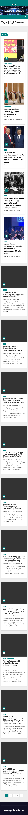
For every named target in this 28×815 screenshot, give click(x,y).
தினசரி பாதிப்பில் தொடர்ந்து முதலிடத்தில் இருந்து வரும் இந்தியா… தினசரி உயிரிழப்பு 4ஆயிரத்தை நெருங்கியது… (13, 455)
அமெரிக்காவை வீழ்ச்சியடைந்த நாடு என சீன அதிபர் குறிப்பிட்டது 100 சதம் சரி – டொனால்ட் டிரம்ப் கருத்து (14, 157)
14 (18, 795)
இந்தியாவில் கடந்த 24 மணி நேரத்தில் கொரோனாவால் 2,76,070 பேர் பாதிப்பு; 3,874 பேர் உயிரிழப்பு (13, 401)
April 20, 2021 (8, 775)
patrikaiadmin (17, 511)
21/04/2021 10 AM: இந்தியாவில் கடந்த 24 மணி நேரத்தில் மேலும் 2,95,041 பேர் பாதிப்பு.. (14, 720)
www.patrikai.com (14, 11)
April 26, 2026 (9, 256)
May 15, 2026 (8, 119)
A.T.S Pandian (18, 76)
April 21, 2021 (8, 667)
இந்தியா (5, 106)
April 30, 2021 (8, 511)
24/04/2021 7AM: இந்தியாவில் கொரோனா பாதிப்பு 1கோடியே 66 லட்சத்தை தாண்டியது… (14, 559)
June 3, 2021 (7, 353)
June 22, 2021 (8, 299)
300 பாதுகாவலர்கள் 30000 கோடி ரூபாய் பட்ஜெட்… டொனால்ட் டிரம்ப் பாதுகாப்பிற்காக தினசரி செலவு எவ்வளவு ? (14, 203)
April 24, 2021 (8, 563)
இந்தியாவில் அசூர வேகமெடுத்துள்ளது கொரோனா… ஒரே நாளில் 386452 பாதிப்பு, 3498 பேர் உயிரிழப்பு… (13, 509)
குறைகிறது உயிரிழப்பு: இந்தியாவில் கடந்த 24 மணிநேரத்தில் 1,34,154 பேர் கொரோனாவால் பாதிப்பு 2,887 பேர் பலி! (14, 350)
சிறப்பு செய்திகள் (10, 658)
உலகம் (5, 63)
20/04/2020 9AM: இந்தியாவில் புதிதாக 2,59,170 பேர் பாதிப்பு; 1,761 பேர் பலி (13, 771)
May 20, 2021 (7, 405)
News (4, 396)
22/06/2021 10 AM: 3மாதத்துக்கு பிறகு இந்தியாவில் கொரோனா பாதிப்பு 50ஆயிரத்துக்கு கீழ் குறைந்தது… (14, 295)
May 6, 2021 (7, 459)
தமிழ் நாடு (10, 63)
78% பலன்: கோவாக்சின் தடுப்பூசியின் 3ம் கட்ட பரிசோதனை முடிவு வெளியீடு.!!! (11, 664)
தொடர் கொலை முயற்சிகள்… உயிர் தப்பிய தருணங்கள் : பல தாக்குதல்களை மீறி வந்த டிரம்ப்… (13, 248)
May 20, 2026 (9, 76)
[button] (22, 17)
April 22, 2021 (8, 615)
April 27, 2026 (9, 210)
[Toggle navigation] (25, 17)
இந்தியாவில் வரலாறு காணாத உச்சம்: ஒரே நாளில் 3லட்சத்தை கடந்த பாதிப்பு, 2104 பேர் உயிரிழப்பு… (13, 612)
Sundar (16, 164)
